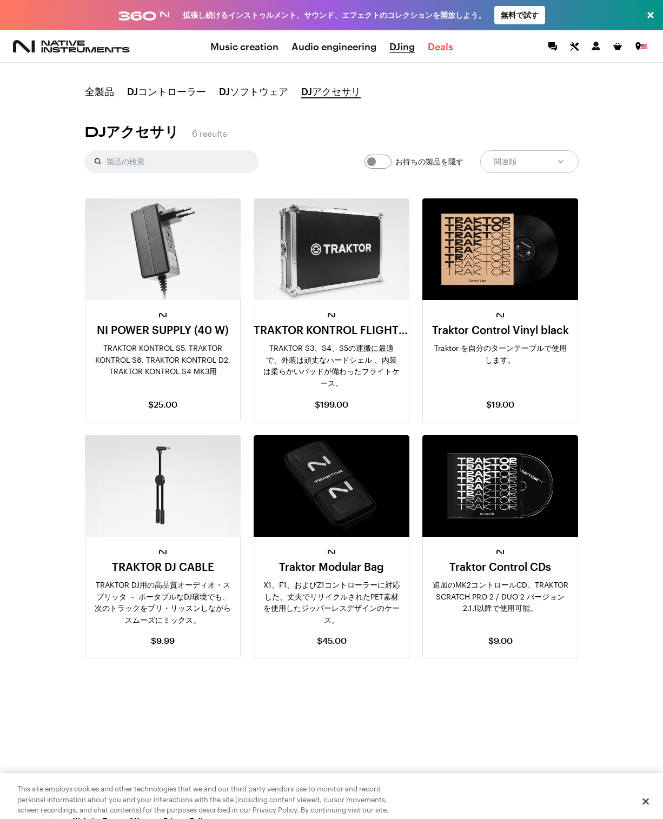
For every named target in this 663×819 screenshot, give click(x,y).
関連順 (529, 161)
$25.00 (162, 404)
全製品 (99, 91)
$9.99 (163, 640)
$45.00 (332, 640)
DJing (402, 46)
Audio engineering (333, 46)
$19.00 (500, 404)
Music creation (244, 46)
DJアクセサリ (331, 91)
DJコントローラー (166, 91)
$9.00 (500, 640)
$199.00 (331, 404)
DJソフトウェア (253, 91)
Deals (440, 46)
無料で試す (520, 14)
